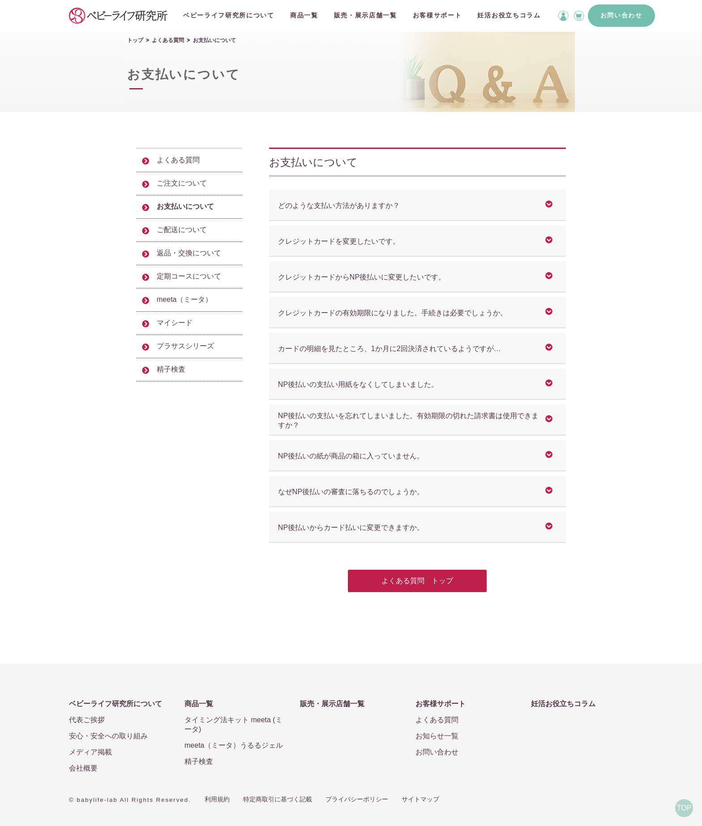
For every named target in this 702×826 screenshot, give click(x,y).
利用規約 (217, 799)
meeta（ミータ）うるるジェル (233, 745)
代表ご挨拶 (87, 720)
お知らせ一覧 (436, 736)
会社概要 (83, 768)
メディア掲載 (90, 752)
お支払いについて (185, 206)
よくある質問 (168, 40)
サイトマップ (420, 799)
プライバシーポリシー (356, 799)
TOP (684, 808)
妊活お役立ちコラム (508, 15)
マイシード (175, 322)
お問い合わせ (621, 15)
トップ (135, 40)
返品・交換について (189, 253)
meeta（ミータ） (184, 299)
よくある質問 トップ (417, 581)
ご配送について (182, 229)
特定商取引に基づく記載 (277, 799)
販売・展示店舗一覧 (365, 15)
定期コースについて (189, 276)
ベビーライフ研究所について (228, 15)
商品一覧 (304, 15)
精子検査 (171, 369)
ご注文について (182, 183)
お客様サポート (437, 15)
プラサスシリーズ (185, 346)
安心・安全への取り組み (108, 736)
